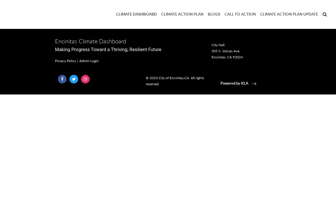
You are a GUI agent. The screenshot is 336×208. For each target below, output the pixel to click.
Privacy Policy (65, 61)
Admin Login (89, 61)
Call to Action (240, 14)
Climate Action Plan (182, 14)
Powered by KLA (239, 83)
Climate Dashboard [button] (136, 14)
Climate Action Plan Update (289, 14)
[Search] (324, 14)
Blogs (214, 14)
